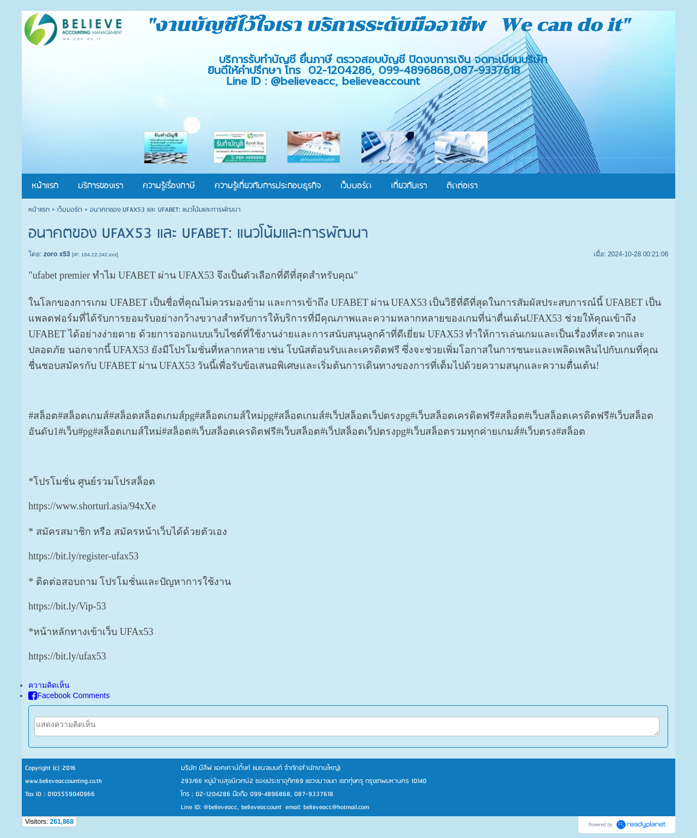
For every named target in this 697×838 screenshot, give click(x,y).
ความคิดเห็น (49, 685)
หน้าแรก (39, 209)
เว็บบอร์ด (69, 209)
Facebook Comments (68, 695)
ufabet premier (61, 275)
